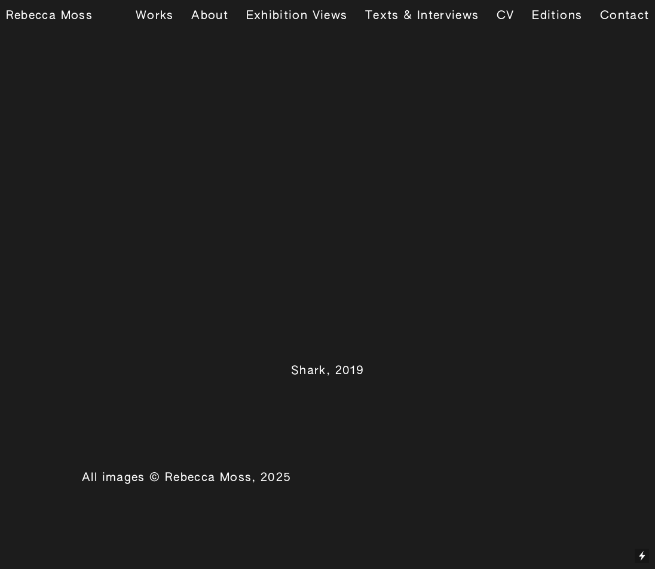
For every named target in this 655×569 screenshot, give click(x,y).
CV (506, 16)
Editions (557, 16)
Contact (625, 16)
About (209, 16)
